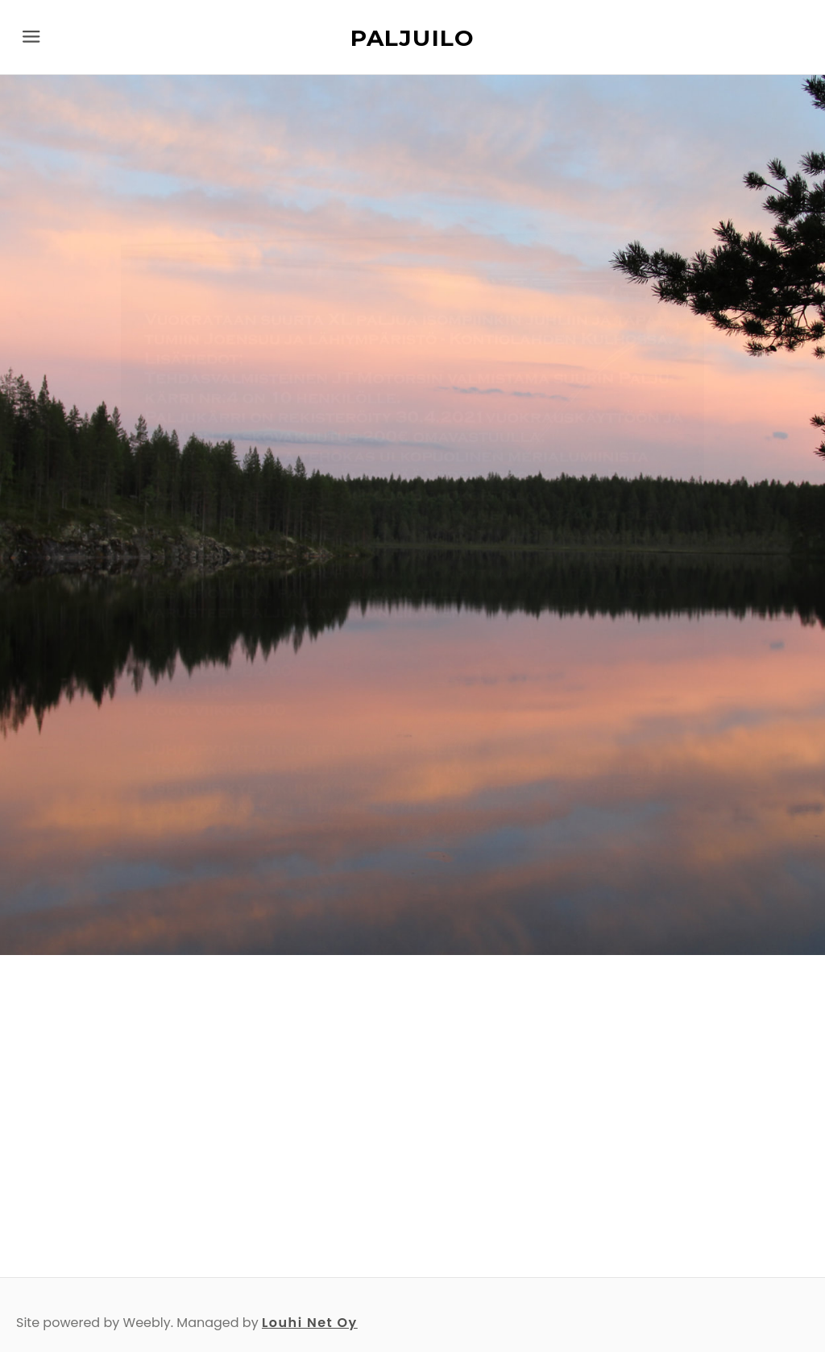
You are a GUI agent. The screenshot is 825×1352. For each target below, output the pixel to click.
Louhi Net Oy (310, 1322)
